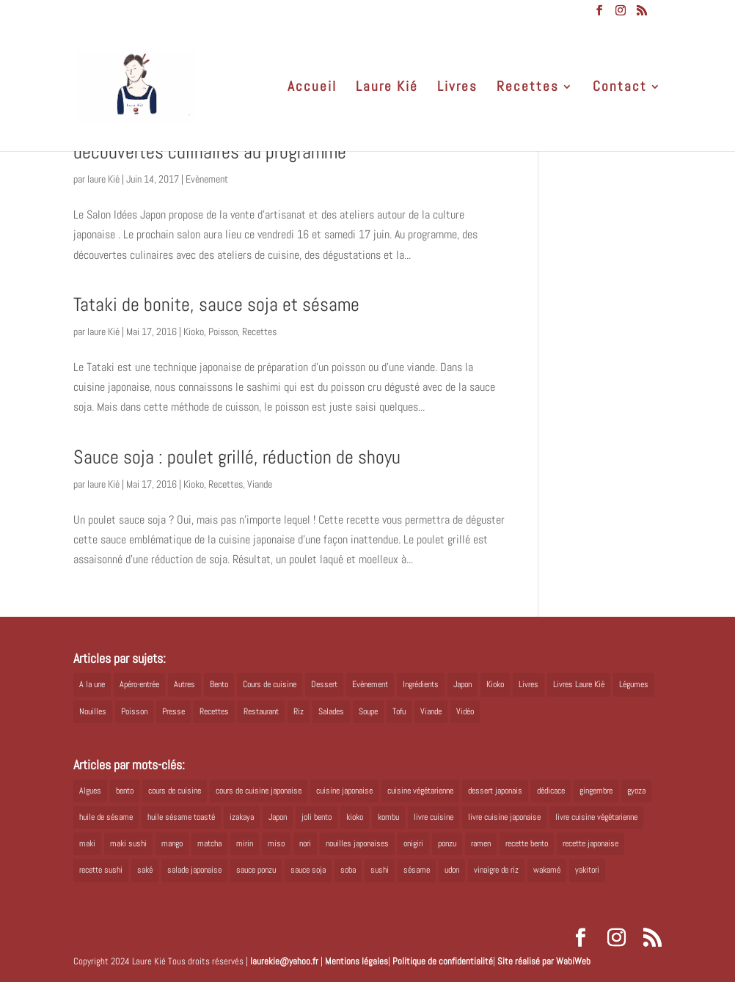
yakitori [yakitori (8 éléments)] (587, 870)
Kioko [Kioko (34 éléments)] (495, 684)
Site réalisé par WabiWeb (543, 961)
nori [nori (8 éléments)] (305, 843)
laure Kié (103, 179)
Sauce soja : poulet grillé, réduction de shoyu (237, 457)
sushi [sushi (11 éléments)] (379, 870)
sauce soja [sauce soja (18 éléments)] (308, 870)
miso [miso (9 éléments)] (276, 843)
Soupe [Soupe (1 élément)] (368, 711)
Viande (259, 484)
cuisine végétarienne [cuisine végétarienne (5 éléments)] (420, 790)
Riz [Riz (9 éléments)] (298, 711)
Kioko (193, 331)
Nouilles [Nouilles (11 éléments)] (92, 711)
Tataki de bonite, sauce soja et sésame (216, 305)
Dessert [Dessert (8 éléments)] (324, 684)
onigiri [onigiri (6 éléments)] (413, 843)
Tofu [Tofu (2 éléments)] (399, 711)
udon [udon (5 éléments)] (452, 870)
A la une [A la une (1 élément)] (92, 684)
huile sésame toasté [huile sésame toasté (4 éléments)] (181, 817)
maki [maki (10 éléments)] (87, 843)
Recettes (528, 88)
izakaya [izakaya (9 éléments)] (242, 817)
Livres (457, 88)
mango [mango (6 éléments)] (172, 843)
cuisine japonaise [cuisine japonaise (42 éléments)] (344, 790)
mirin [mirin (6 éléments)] (244, 843)
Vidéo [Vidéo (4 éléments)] (465, 711)
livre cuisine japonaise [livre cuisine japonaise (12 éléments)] (504, 817)
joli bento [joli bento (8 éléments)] (316, 817)
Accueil (312, 88)
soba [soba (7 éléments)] (348, 870)
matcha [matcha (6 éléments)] (209, 843)
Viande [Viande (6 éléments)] (431, 711)
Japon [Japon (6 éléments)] (277, 817)
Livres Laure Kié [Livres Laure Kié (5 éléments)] (578, 684)
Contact (620, 88)
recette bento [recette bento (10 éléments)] (526, 843)
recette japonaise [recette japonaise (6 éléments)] (590, 843)
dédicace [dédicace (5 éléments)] (551, 790)
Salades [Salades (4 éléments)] (331, 711)
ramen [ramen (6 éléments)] (481, 843)
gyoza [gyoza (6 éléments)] (636, 790)
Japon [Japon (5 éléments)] (462, 684)
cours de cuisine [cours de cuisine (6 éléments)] (174, 790)
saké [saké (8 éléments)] (145, 870)
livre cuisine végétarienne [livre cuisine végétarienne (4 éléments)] (596, 817)
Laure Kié (387, 88)
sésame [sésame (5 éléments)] (416, 870)
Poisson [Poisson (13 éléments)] (134, 711)
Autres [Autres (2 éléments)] (184, 684)
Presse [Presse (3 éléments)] (173, 711)
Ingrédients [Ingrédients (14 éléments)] (421, 684)
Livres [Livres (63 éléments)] (528, 684)
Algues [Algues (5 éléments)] (90, 790)
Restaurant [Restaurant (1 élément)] (261, 711)
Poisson (223, 331)
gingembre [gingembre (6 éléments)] (595, 790)
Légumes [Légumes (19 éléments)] (633, 684)
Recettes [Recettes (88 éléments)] (214, 711)
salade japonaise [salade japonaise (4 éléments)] (194, 870)
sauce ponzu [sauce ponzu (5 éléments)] (256, 870)
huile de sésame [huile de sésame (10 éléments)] (106, 817)
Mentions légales (356, 961)
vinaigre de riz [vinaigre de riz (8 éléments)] (496, 870)
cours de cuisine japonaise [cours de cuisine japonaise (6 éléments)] (258, 790)
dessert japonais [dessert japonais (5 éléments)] (495, 790)
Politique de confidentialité (442, 961)
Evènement (207, 179)
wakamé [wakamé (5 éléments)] (546, 870)
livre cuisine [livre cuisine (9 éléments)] (433, 817)
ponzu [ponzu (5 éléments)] (447, 843)
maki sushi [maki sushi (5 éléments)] (128, 843)
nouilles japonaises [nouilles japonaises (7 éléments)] (357, 843)
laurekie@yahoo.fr (284, 961)
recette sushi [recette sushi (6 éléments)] (100, 870)
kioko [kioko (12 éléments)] (354, 817)
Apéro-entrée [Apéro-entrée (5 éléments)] (139, 684)
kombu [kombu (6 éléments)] (388, 817)
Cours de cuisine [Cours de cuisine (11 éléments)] (269, 684)
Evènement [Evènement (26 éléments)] (370, 684)
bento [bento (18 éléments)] (125, 790)
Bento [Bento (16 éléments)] (219, 684)
